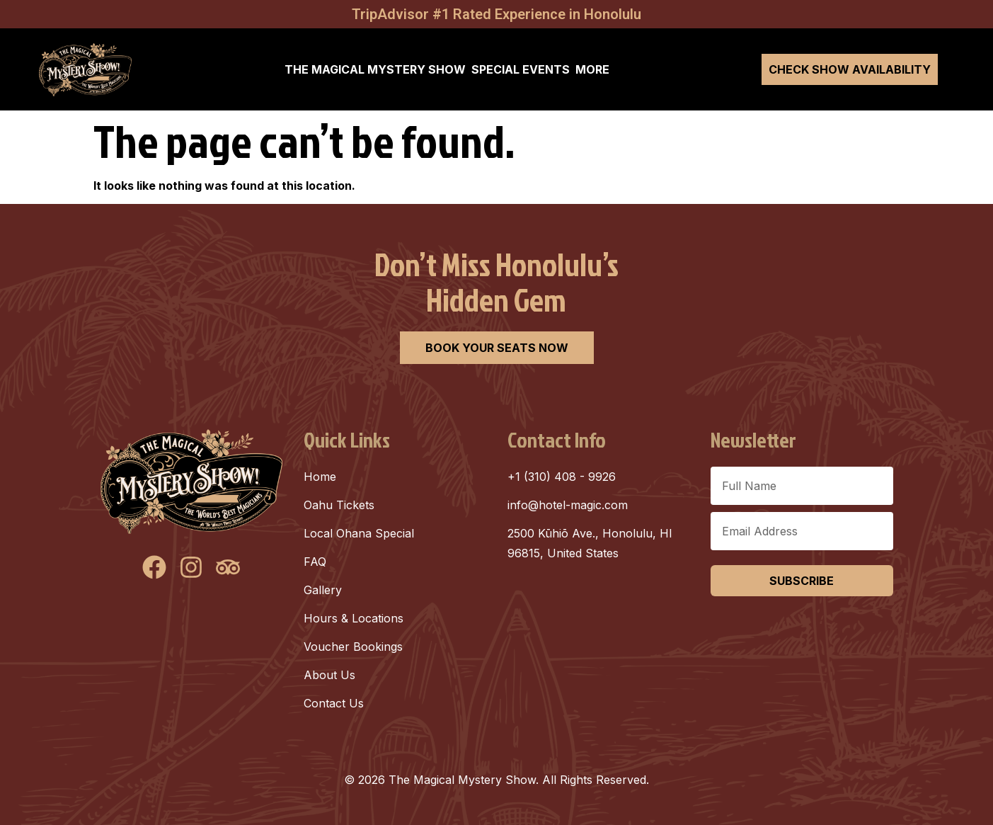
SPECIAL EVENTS (520, 69)
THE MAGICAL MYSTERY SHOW (375, 69)
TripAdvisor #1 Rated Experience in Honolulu (496, 14)
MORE (592, 69)
